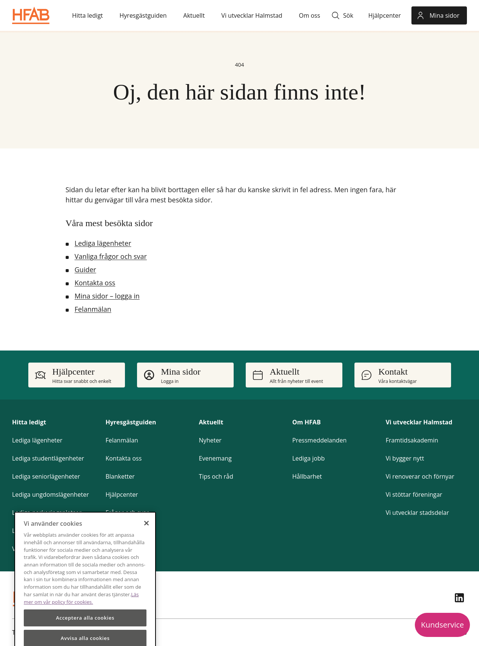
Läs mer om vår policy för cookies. (81, 612)
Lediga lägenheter (103, 243)
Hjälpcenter (121, 494)
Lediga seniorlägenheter (46, 476)
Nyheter (210, 440)
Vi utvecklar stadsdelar (417, 512)
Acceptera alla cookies (85, 632)
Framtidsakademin (412, 440)
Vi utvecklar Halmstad (419, 422)
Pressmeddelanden (319, 440)
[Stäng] (146, 537)
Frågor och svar (127, 512)
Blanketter (119, 476)
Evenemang (215, 458)
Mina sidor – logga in (107, 295)
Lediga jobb (308, 458)
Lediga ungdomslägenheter (50, 494)
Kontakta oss (95, 282)
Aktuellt (211, 422)
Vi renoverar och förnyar (420, 476)
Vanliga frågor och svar (111, 256)
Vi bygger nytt (405, 458)
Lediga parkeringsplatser (47, 512)
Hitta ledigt (29, 422)
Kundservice (442, 625)
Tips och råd (216, 476)
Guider (85, 269)
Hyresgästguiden (130, 422)
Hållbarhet (307, 476)
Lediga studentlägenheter (48, 458)
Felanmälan (93, 309)
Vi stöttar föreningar (414, 494)
